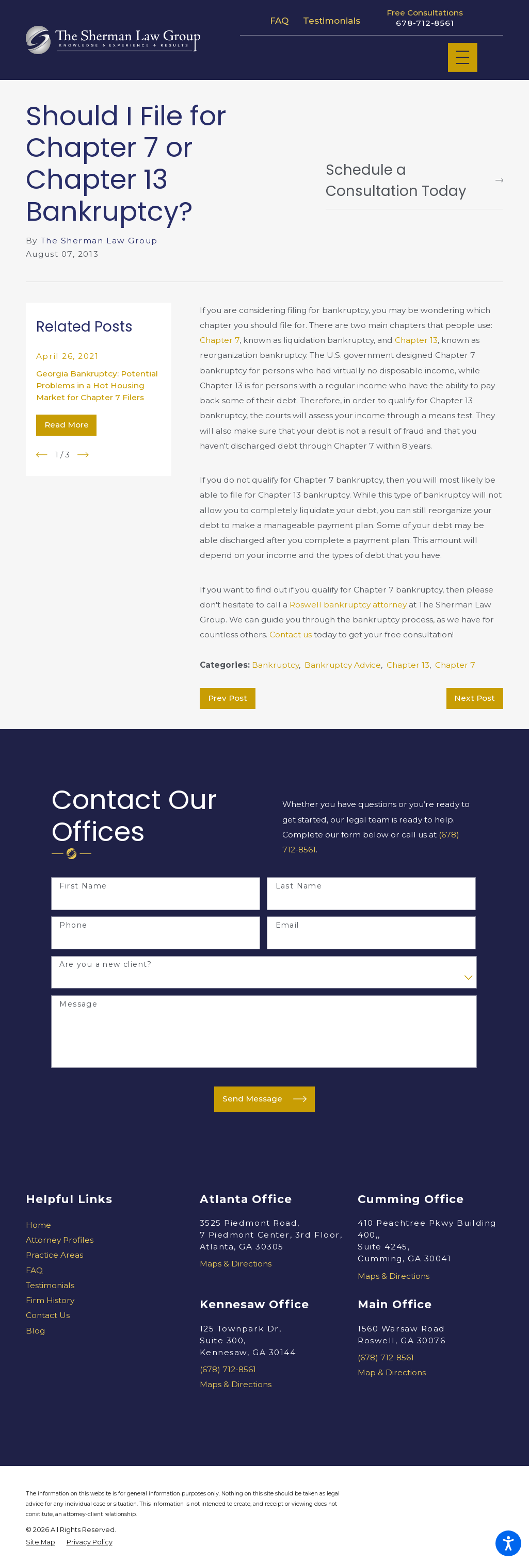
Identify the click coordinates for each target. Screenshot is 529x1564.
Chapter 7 (219, 340)
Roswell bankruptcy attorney (348, 605)
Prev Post (227, 698)
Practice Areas (54, 1255)
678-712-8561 (425, 23)
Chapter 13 (416, 340)
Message (78, 1004)
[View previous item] (41, 454)
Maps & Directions (235, 1264)
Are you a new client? (105, 964)
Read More (66, 425)
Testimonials (331, 20)
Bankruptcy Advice (342, 665)
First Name (83, 886)
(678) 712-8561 (228, 1369)
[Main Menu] (462, 57)
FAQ (279, 20)
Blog (35, 1331)
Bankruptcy (275, 665)
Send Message (264, 1099)
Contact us (290, 634)
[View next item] (83, 454)
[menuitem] (98, 1224)
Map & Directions (392, 1372)
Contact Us (48, 1315)
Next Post (474, 698)
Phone (73, 925)
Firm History (50, 1300)
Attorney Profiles (59, 1240)
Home (38, 1225)
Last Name (299, 886)
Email (287, 925)
